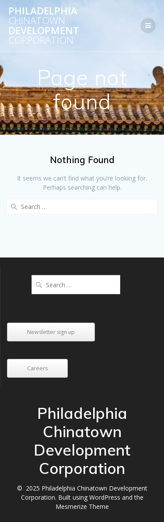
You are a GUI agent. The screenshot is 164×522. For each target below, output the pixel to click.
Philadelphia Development (43, 25)
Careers (37, 368)
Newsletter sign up (51, 332)
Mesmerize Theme (82, 506)
